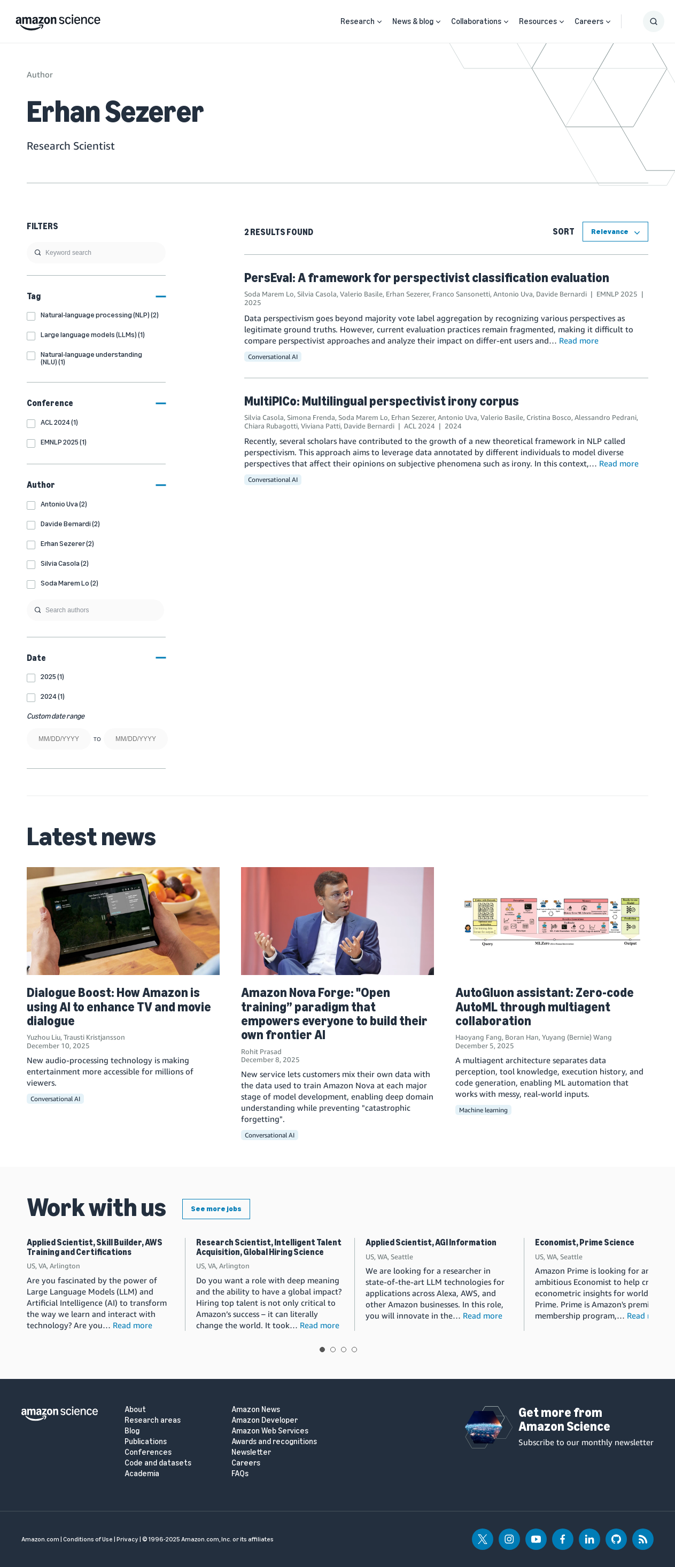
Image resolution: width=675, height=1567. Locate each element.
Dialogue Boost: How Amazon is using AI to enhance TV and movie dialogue (119, 1006)
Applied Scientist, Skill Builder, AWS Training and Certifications (94, 1247)
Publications (146, 1442)
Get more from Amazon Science (564, 1419)
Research (357, 21)
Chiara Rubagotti (271, 426)
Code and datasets (158, 1463)
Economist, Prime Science (584, 1242)
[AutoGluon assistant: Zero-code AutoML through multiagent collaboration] (551, 921)
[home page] (58, 19)
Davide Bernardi (561, 294)
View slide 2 (333, 1349)
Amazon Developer (264, 1420)
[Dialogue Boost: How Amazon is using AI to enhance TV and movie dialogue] (123, 921)
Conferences (148, 1452)
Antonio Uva (513, 294)
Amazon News (255, 1410)
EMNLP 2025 (617, 294)
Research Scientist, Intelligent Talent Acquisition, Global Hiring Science (269, 1247)
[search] (96, 252)
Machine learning (483, 1110)
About (135, 1410)
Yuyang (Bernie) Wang (577, 1037)
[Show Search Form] (653, 21)
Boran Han (522, 1037)
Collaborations (476, 21)
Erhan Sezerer (407, 294)
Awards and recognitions (274, 1442)
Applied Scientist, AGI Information (431, 1242)
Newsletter (251, 1452)
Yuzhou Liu (43, 1037)
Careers (589, 21)
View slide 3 (343, 1349)
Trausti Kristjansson (94, 1037)
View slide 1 (322, 1349)
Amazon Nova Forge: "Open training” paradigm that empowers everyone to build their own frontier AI (334, 1013)
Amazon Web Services (269, 1431)
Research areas (153, 1420)
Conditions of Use (88, 1539)
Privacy (127, 1539)
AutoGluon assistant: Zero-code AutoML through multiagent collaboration (544, 1006)
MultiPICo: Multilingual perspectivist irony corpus (381, 401)
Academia (142, 1474)
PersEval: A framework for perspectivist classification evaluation (426, 277)
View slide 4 (354, 1349)
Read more (579, 340)
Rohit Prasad (261, 1051)
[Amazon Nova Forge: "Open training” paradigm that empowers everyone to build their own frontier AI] (337, 921)
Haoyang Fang (478, 1037)
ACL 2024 (419, 426)
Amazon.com (40, 1539)
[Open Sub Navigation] (379, 22)
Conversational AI (273, 357)
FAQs (240, 1474)
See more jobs (216, 1208)
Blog (132, 1431)
